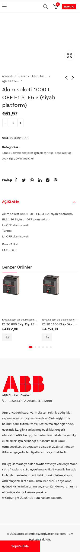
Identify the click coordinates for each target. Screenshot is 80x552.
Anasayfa (7, 76)
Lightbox (69, 55)
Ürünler (22, 76)
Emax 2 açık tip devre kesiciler (20, 319)
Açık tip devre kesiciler (10, 80)
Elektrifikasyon (39, 76)
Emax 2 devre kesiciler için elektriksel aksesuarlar (36, 153)
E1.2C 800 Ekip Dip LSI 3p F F (23, 324)
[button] (30, 347)
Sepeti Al (68, 6)
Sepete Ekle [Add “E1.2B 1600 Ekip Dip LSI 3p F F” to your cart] (47, 337)
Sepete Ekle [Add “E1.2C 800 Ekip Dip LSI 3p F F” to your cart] (7, 337)
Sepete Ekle (20, 546)
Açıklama (10, 202)
